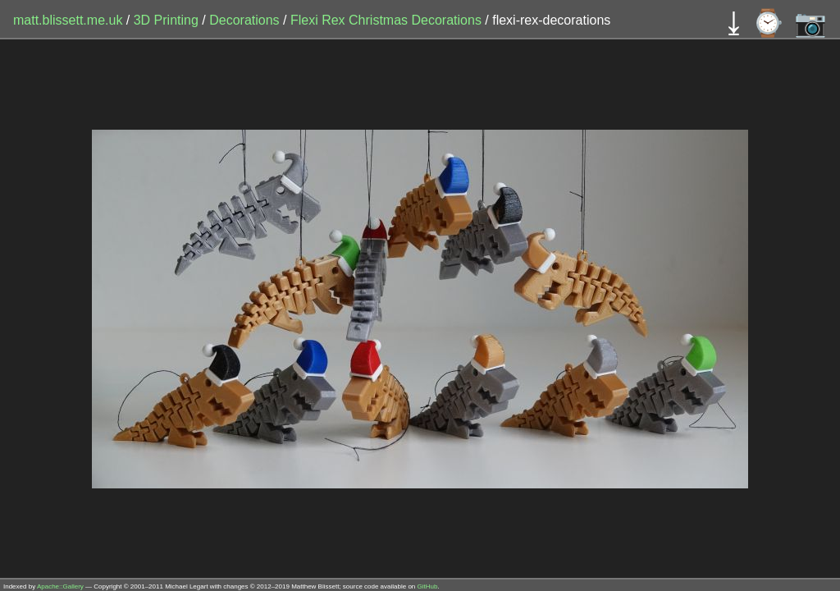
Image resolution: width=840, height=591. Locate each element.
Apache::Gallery (60, 586)
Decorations (246, 20)
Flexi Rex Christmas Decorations (387, 20)
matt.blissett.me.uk (67, 20)
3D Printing (168, 20)
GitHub (428, 586)
